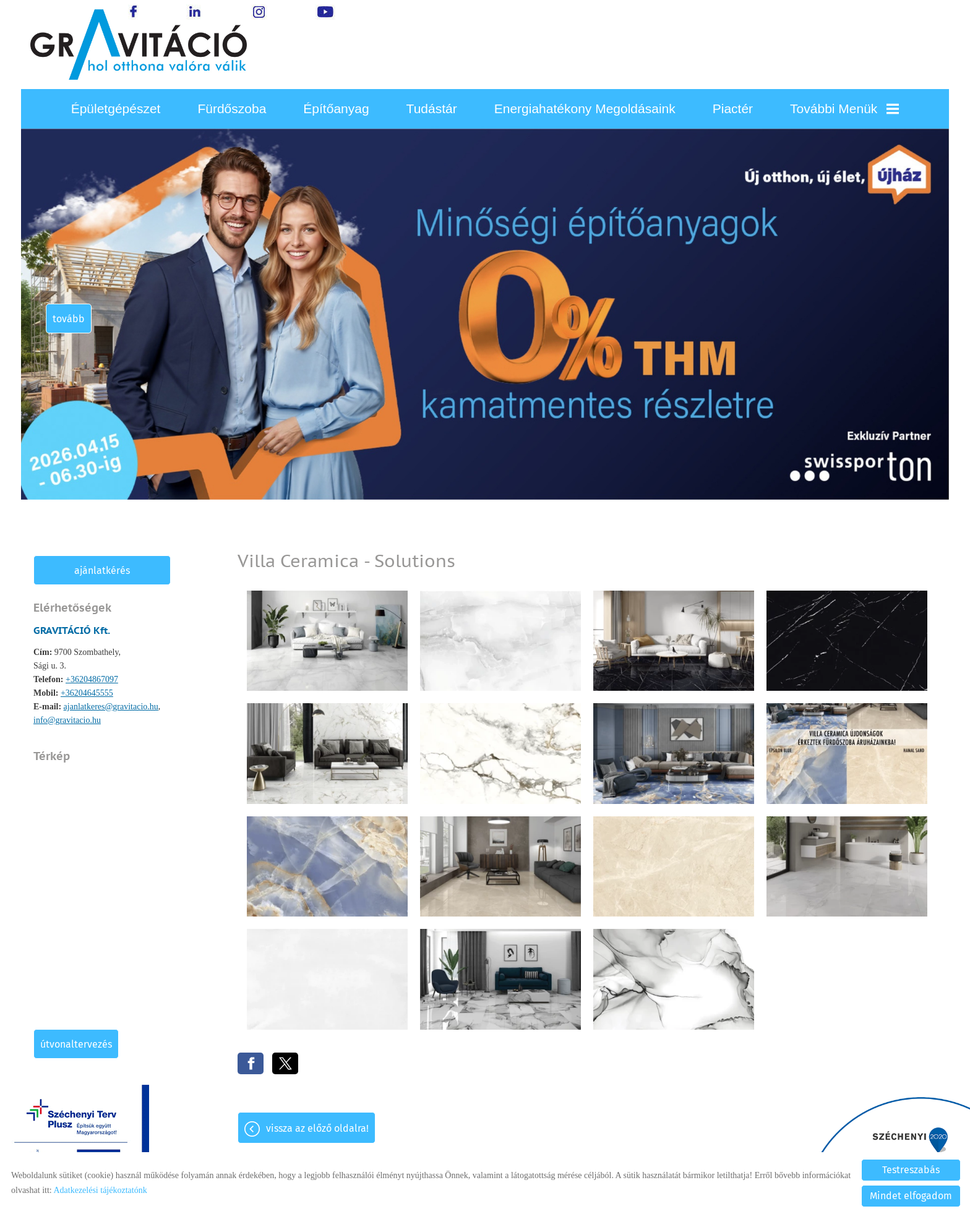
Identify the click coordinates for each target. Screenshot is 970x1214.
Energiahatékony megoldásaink (585, 108)
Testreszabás (911, 1170)
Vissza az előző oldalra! (317, 1128)
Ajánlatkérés (102, 570)
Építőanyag (336, 108)
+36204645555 (87, 693)
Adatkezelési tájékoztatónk (100, 1190)
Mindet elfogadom (911, 1196)
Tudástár (431, 108)
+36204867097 (92, 679)
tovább (69, 319)
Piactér (733, 108)
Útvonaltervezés (76, 1044)
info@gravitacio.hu (67, 720)
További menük (844, 108)
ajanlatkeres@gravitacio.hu (111, 706)
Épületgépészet (116, 108)
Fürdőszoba (231, 108)
